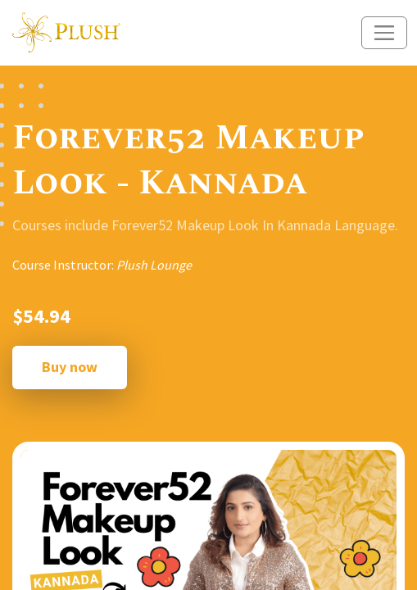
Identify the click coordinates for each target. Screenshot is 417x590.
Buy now (69, 366)
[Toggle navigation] (384, 32)
